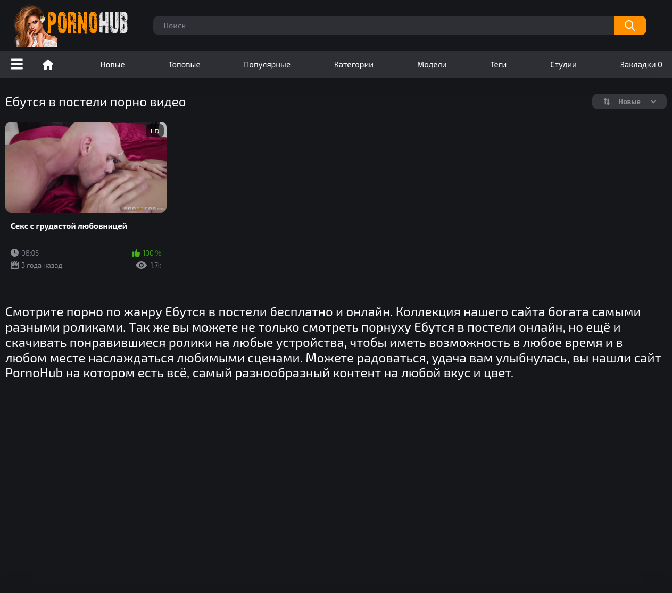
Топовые (184, 64)
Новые (113, 64)
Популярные (267, 64)
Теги (498, 64)
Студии (563, 64)
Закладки (641, 64)
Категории (354, 64)
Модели (432, 64)
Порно (48, 64)
